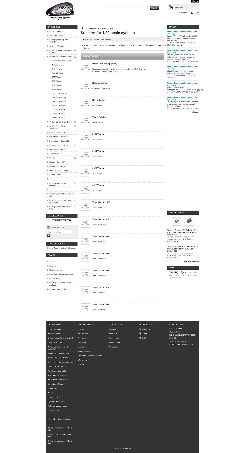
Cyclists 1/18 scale (56, 46)
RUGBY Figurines (56, 31)
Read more (171, 241)
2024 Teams (57, 81)
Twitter (144, 334)
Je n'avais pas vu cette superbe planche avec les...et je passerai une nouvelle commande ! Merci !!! (182, 104)
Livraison (52, 266)
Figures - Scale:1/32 (57, 162)
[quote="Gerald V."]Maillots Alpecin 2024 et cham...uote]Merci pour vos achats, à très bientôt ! (182, 38)
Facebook (146, 329)
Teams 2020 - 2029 (59, 93)
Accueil (52, 255)
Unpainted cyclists (56, 35)
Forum (172, 27)
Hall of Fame (57, 69)
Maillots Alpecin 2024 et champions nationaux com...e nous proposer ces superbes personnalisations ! (181, 57)
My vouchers (113, 347)
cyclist (184, 275)
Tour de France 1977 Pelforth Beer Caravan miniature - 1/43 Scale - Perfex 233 (182, 232)
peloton (171, 275)
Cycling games (55, 175)
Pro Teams (176, 278)
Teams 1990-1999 (59, 105)
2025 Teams (57, 77)
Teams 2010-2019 (59, 97)
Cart (179, 7)
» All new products (191, 261)
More (85, 48)
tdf (190, 272)
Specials (81, 329)
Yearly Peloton (57, 73)
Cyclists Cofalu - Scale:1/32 (59, 122)
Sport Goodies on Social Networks (62, 248)
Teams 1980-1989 (59, 110)
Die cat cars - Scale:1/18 (58, 137)
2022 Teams (57, 89)
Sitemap (81, 364)
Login (197, 13)
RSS (144, 338)
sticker (195, 272)
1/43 (170, 278)
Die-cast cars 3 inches (57, 149)
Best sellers (82, 338)
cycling (173, 272)
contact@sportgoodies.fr (183, 344)
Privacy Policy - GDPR (58, 289)
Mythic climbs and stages (59, 170)
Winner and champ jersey (62, 61)
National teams (58, 65)
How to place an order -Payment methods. (61, 284)
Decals (52, 158)
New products (177, 212)
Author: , (182, 61)
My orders (112, 329)
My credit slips (113, 334)
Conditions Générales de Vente (61, 274)
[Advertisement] (179, 163)
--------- (52, 179)
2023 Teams (57, 85)
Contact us (82, 342)
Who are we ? (54, 278)
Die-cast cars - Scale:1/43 (59, 145)
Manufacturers (56, 216)
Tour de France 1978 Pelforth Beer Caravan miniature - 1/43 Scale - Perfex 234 (182, 249)
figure (184, 272)
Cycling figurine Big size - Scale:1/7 (59, 41)
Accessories (54, 154)
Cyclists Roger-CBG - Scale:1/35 (57, 127)
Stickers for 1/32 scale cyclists (60, 57)
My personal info (114, 342)
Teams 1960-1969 (59, 118)
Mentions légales (55, 270)
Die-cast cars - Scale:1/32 (59, 141)
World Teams (193, 275)
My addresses (113, 338)
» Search (195, 112)
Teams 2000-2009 (59, 101)
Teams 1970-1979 (59, 114)
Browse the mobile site (122, 449)
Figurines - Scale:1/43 (57, 166)
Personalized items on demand (57, 184)
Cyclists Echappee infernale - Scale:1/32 (60, 51)
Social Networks (57, 244)
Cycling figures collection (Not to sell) (61, 195)
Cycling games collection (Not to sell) (60, 208)
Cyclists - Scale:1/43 (57, 132)
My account (115, 324)
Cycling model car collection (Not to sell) (60, 201)
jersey (178, 275)
